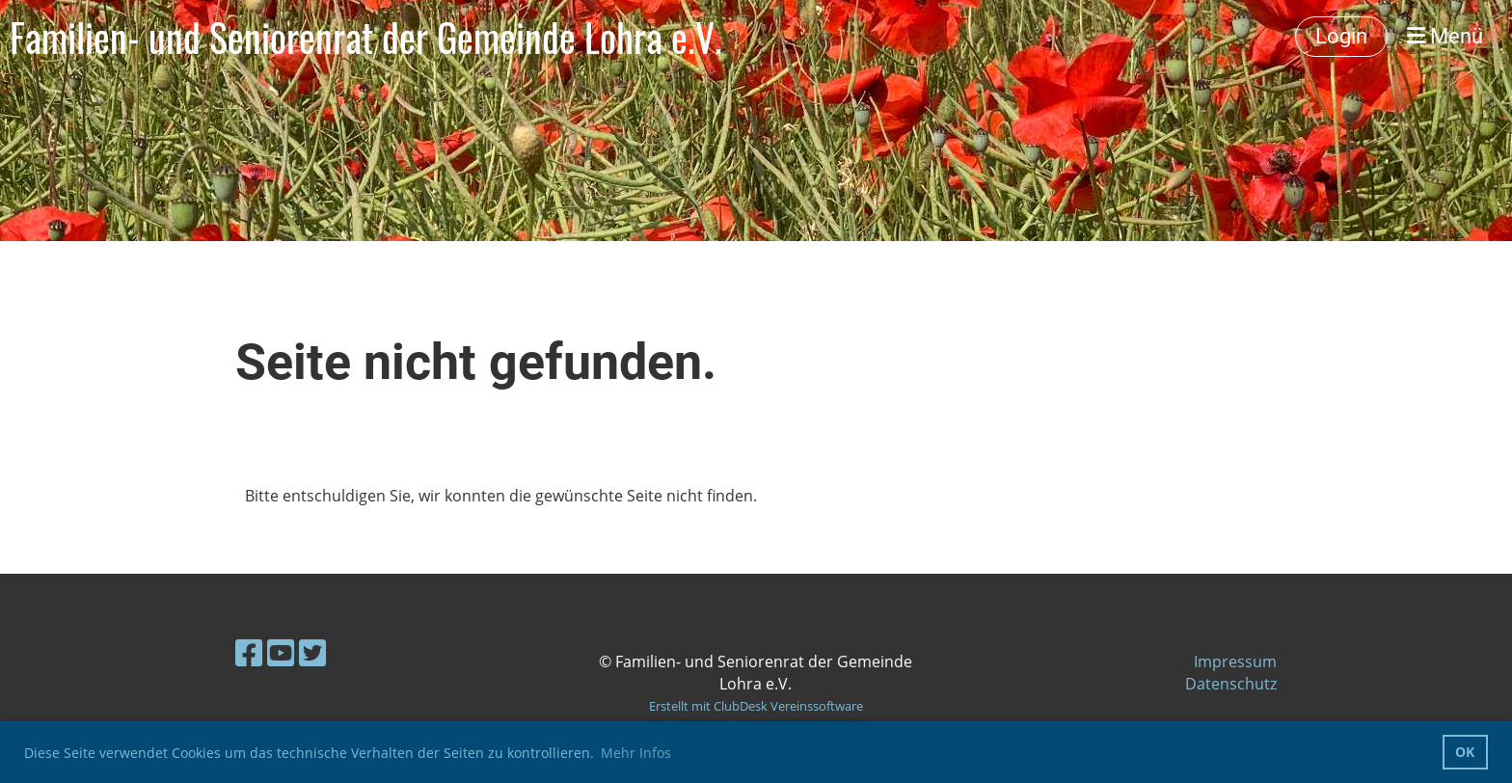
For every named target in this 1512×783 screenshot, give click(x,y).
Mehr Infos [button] (636, 752)
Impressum (1235, 661)
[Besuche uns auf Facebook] (248, 652)
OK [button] (1464, 751)
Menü (1445, 36)
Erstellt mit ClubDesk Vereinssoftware (756, 706)
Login (1341, 36)
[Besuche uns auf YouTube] (280, 652)
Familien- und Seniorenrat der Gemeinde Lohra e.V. (366, 37)
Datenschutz (1231, 683)
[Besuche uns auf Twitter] (312, 652)
